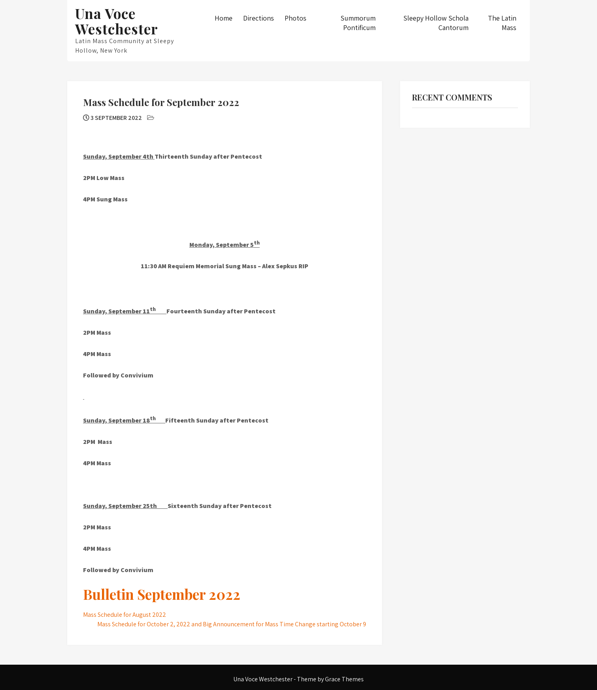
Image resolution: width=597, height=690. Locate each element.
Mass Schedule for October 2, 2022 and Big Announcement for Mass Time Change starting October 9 (231, 624)
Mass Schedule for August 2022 (124, 614)
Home (223, 18)
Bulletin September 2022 (161, 594)
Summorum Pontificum (358, 22)
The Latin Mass (502, 22)
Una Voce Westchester (116, 21)
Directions (258, 18)
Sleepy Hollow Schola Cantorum (436, 22)
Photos (295, 18)
